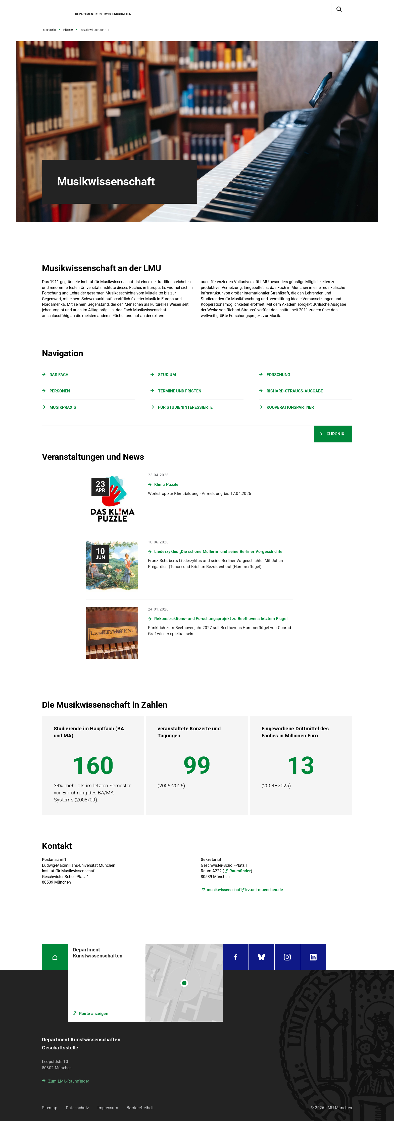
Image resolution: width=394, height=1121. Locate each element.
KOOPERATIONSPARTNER (290, 407)
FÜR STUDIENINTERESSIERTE (185, 407)
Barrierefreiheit (140, 1107)
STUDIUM (167, 374)
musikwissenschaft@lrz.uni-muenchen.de (245, 889)
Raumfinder (240, 871)
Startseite (50, 30)
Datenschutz (77, 1107)
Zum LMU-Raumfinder (68, 1081)
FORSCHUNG (278, 374)
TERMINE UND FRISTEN (179, 391)
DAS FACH (59, 374)
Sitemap (49, 1107)
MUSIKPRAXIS (63, 407)
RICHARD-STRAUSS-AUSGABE (295, 391)
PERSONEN (60, 391)
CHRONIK (335, 434)
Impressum (107, 1107)
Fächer (68, 30)
